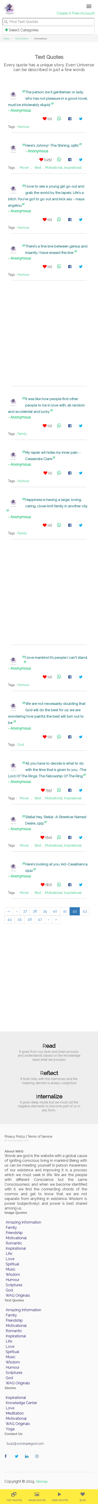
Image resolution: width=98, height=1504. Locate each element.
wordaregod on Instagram (38, 1461)
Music (10, 1269)
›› (56, 919)
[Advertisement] (49, 333)
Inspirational (73, 167)
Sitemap (42, 1481)
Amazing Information (23, 1222)
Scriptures (14, 1285)
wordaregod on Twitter (17, 1461)
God (21, 744)
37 (25, 911)
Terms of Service (40, 1136)
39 (45, 911)
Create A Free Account (76, 13)
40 (55, 911)
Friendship (14, 1233)
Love (10, 1259)
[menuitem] (14, 1496)
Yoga (10, 1429)
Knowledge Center (21, 1403)
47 (40, 919)
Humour (24, 127)
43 (85, 911)
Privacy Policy (15, 1136)
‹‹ (9, 911)
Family (22, 434)
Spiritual (12, 1264)
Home (6, 38)
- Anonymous (19, 110)
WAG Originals (18, 1295)
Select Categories (22, 30)
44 (9, 919)
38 (35, 911)
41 (65, 911)
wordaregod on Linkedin (28, 1461)
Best (38, 167)
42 (75, 911)
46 (30, 919)
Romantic (14, 1243)
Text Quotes (21, 38)
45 (20, 919)
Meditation (15, 1413)
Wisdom (13, 1274)
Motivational (54, 167)
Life (9, 1253)
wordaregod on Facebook (7, 1461)
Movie (24, 167)
